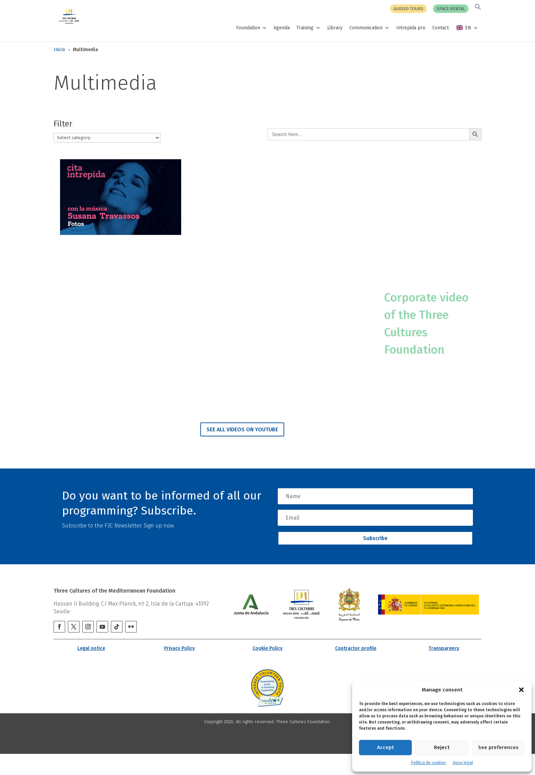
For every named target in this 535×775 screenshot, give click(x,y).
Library (335, 28)
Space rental (450, 8)
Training (308, 28)
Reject (441, 747)
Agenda (282, 28)
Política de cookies (428, 762)
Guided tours (408, 8)
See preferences (498, 747)
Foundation (251, 28)
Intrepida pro (410, 28)
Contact (440, 28)
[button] (521, 689)
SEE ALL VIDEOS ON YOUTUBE (242, 450)
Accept (385, 747)
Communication (369, 28)
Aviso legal (463, 762)
